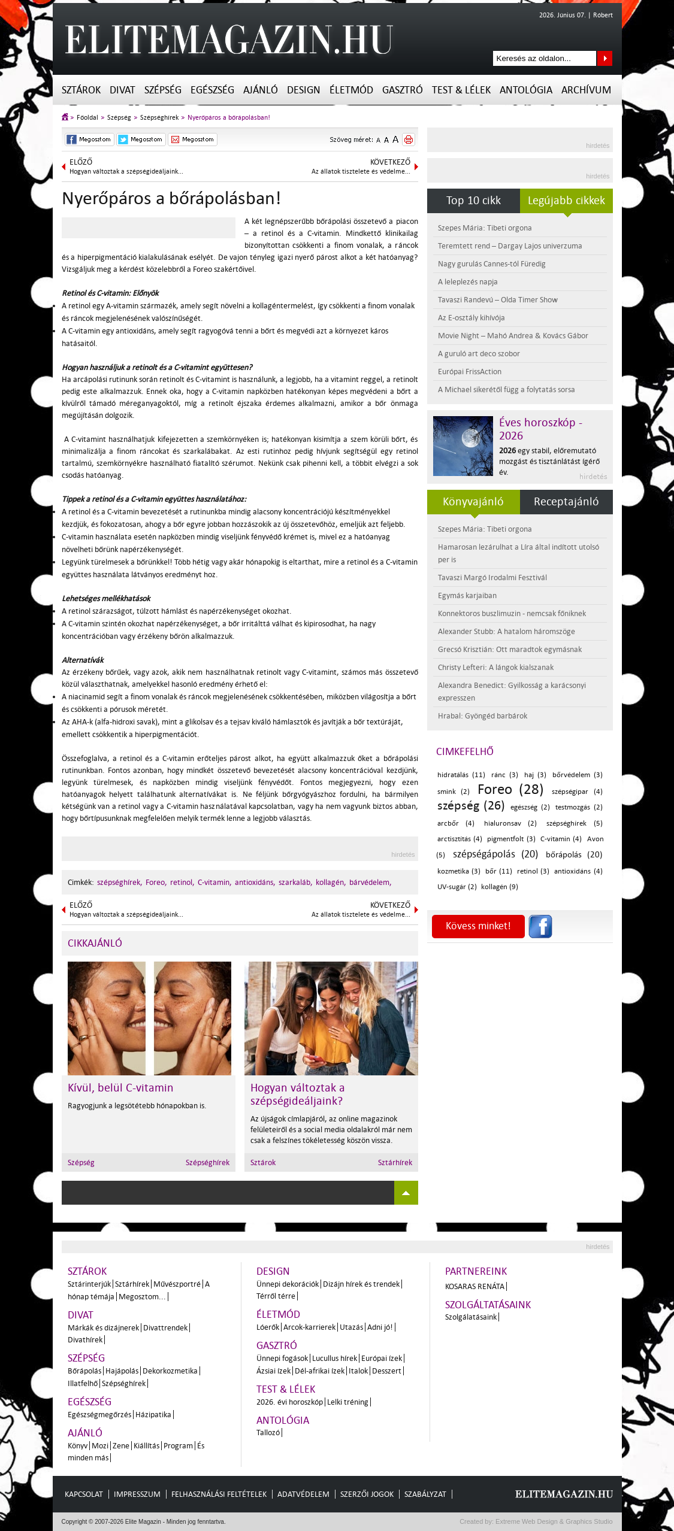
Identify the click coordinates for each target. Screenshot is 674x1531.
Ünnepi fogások (282, 1358)
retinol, (182, 882)
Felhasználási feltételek (219, 1494)
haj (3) (535, 775)
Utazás (351, 1327)
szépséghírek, (120, 882)
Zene (121, 1445)
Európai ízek (381, 1358)
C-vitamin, (215, 882)
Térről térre (275, 1296)
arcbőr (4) (456, 823)
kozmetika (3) (458, 871)
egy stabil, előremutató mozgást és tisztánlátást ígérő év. (549, 461)
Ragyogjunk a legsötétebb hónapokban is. (137, 1105)
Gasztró (402, 90)
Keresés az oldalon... (604, 58)
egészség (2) (529, 807)
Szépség (163, 90)
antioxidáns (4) (578, 871)
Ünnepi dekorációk (287, 1284)
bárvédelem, (370, 882)
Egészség (212, 90)
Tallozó (268, 1432)
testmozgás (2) (578, 807)
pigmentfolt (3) (511, 839)
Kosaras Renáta (474, 1286)
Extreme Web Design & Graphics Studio (553, 1521)
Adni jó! (380, 1327)
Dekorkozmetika (170, 1370)
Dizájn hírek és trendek (361, 1284)
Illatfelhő (83, 1383)
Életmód (351, 90)
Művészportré (177, 1284)
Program (178, 1445)
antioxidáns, (255, 882)
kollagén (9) (499, 887)
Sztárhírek (395, 1162)
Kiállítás (146, 1445)
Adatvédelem (303, 1494)
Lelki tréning (347, 1401)
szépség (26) (471, 805)
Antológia (526, 90)
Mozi (100, 1445)
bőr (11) (498, 871)
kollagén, (331, 882)
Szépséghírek (159, 118)
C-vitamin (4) (561, 839)
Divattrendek (165, 1327)
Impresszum (137, 1494)
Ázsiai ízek (273, 1370)
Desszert (386, 1370)
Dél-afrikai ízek (319, 1370)
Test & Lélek (461, 90)
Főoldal (87, 118)
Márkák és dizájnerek (103, 1327)
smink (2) (453, 792)
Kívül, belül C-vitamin (121, 1088)
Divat (122, 90)
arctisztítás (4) (459, 839)
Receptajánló (566, 501)
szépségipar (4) (577, 792)
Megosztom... (142, 1296)
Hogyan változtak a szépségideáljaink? (297, 1094)
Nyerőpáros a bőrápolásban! (229, 118)
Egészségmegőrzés (99, 1414)
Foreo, (156, 882)
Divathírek (85, 1339)
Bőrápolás (84, 1370)
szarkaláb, (296, 882)
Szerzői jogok (367, 1494)
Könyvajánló (473, 501)
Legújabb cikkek (566, 200)
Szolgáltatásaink (488, 1305)
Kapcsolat (84, 1494)
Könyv (77, 1445)
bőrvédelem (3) (577, 775)
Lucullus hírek (334, 1358)
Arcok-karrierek (309, 1327)
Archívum (586, 90)
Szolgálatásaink (471, 1316)
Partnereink (476, 1271)
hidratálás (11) (461, 775)
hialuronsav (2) (510, 823)
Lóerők (267, 1327)
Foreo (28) (511, 789)
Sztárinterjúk (89, 1284)
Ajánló (260, 90)
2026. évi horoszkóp (289, 1401)
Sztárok (81, 90)
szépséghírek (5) (574, 823)
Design (304, 90)
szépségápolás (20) (495, 854)
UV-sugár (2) (457, 887)
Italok (358, 1370)
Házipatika (153, 1414)
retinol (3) (533, 871)
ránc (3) (504, 775)
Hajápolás (121, 1370)
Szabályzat (425, 1494)
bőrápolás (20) (574, 855)
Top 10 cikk (473, 200)
